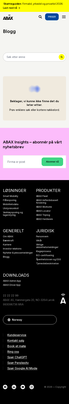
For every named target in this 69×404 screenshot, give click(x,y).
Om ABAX (8, 236)
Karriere (7, 244)
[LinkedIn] (14, 387)
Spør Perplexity (18, 362)
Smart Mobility (10, 196)
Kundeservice (16, 335)
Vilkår (39, 240)
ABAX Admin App (12, 281)
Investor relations (12, 248)
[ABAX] (8, 17)
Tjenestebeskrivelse (47, 263)
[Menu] (64, 17)
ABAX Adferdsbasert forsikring (47, 201)
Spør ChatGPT (17, 357)
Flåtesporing (9, 200)
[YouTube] (23, 387)
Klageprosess (43, 251)
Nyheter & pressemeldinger (18, 253)
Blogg (6, 257)
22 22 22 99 (10, 295)
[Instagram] (31, 387)
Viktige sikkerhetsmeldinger (47, 246)
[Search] (34, 57)
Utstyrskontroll (11, 208)
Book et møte (16, 346)
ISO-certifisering (45, 255)
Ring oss (13, 351)
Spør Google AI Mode (22, 368)
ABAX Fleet (42, 196)
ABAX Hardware (44, 219)
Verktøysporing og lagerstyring (13, 213)
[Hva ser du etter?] (40, 17)
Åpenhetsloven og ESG (48, 259)
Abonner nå (52, 161)
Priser (52, 16)
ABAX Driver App (12, 285)
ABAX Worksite (44, 207)
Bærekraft (8, 240)
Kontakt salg (15, 340)
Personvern (42, 236)
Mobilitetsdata (10, 204)
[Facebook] (5, 387)
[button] (52, 320)
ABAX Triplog (43, 215)
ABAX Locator (43, 211)
